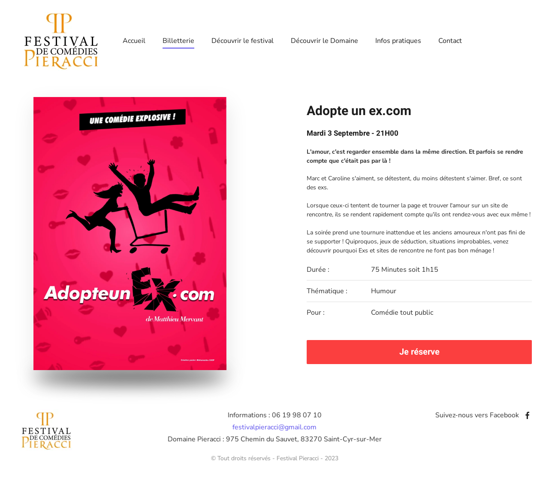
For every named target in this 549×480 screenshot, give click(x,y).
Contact (450, 41)
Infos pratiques (398, 41)
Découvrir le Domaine (324, 41)
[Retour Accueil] (61, 41)
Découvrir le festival (242, 41)
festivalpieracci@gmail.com (274, 427)
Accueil (134, 41)
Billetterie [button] (178, 41)
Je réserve (419, 352)
